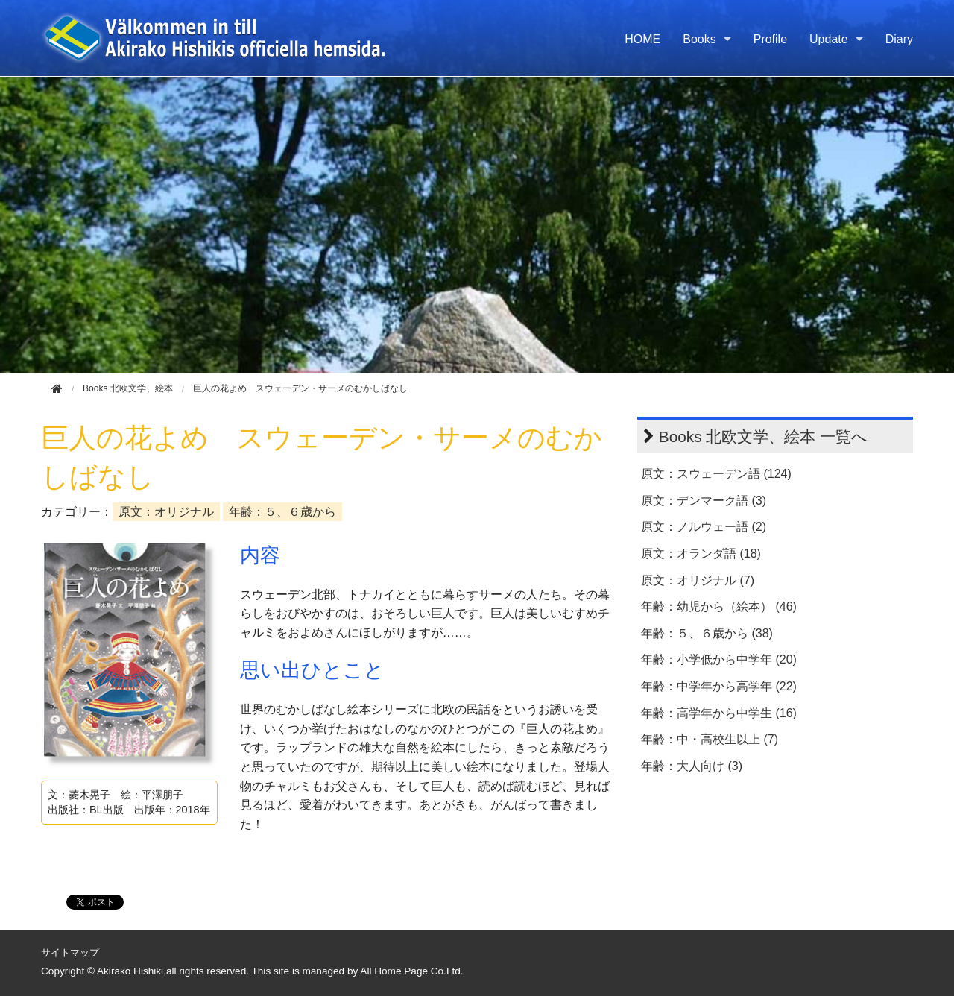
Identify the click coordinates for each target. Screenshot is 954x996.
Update (828, 39)
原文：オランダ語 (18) (701, 553)
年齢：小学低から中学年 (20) (719, 659)
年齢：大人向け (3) (691, 766)
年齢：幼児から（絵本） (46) (719, 606)
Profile (770, 39)
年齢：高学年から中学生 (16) (719, 713)
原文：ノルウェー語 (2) (703, 526)
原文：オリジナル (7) (697, 580)
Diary (899, 39)
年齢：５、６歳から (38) (707, 633)
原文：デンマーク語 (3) (703, 500)
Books (699, 39)
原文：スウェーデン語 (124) (716, 473)
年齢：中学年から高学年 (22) (719, 686)
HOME (642, 39)
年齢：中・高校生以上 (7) (709, 739)
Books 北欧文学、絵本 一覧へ (763, 436)
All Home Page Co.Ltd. (411, 971)
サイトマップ (70, 952)
